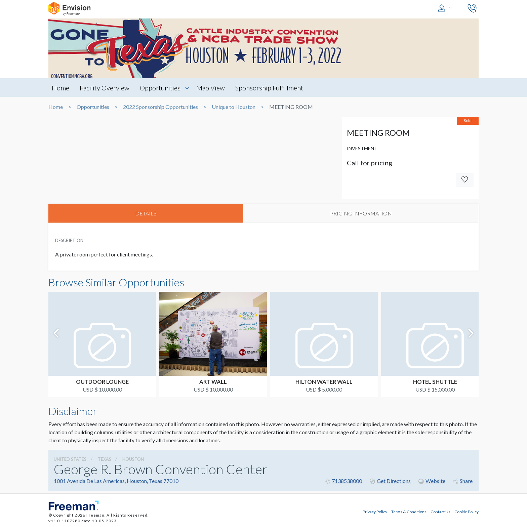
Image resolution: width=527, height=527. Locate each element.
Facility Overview (105, 88)
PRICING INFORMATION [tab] (361, 213)
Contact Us (440, 511)
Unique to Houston (233, 107)
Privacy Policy (375, 511)
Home (60, 88)
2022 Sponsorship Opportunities (160, 107)
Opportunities (161, 88)
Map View (212, 88)
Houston (133, 459)
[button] (446, 8)
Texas (104, 459)
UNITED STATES (70, 459)
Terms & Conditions (409, 511)
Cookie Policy (466, 511)
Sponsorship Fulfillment (272, 88)
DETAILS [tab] (146, 213)
